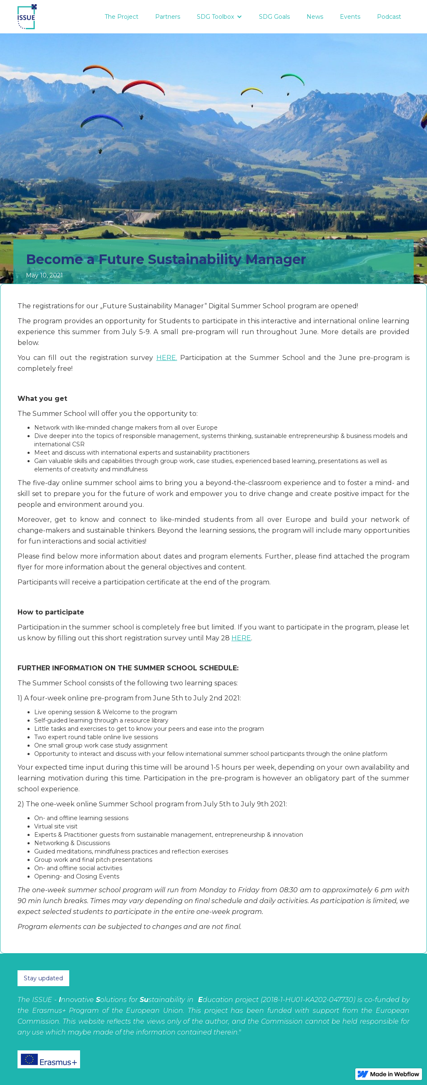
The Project (121, 16)
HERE (241, 638)
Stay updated (43, 978)
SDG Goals (274, 16)
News (314, 16)
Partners (167, 16)
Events (350, 16)
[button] (219, 16)
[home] (27, 16)
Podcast (389, 16)
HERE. (166, 358)
